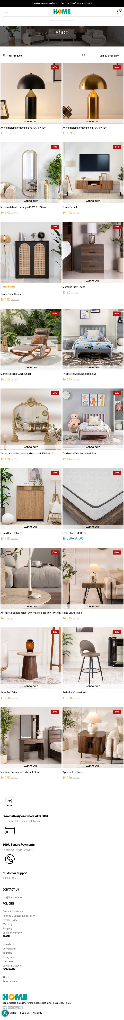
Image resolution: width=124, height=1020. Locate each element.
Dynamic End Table (73, 772)
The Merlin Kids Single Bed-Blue (79, 373)
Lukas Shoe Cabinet (11, 533)
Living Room (9, 948)
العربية (57, 11)
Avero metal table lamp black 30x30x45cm (23, 127)
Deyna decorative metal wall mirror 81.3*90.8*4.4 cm (29, 453)
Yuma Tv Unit (70, 207)
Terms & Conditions (13, 911)
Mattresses (9, 961)
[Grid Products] (83, 55)
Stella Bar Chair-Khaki (74, 692)
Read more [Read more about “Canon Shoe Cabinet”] (9, 287)
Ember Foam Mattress (74, 533)
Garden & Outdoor (12, 965)
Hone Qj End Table (72, 612)
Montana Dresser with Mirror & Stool (20, 772)
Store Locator (10, 981)
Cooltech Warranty (12, 932)
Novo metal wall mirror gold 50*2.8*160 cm (24, 207)
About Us (7, 977)
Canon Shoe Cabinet (11, 294)
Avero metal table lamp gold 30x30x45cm (85, 127)
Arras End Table (9, 692)
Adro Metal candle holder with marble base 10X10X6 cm (31, 612)
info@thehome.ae (12, 897)
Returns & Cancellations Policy (19, 915)
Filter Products (12, 55)
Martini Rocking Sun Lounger (16, 373)
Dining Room (9, 957)
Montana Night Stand (74, 287)
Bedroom (8, 953)
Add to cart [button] (31, 121)
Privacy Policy (10, 920)
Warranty (7, 924)
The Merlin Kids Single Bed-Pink (79, 453)
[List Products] (91, 55)
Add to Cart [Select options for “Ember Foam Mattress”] (93, 526)
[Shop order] (111, 56)
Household (8, 944)
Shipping (7, 928)
